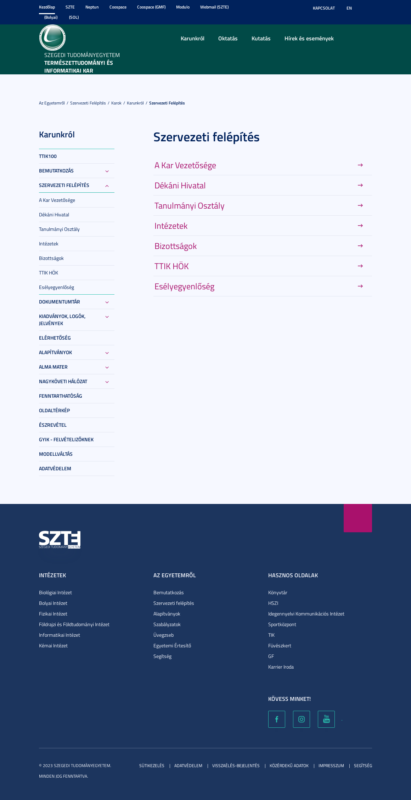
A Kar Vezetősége (57, 200)
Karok (116, 103)
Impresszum (331, 765)
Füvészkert (279, 645)
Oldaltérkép (54, 410)
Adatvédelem (55, 468)
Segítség (162, 656)
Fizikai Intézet (53, 613)
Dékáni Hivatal (54, 214)
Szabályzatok (167, 624)
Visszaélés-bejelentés (236, 765)
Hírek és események (309, 38)
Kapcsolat (324, 8)
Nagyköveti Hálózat (63, 381)
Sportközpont (282, 624)
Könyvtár (277, 592)
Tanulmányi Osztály (59, 229)
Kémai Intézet (53, 645)
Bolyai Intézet (53, 603)
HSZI (273, 603)
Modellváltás (56, 453)
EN (349, 8)
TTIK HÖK (48, 272)
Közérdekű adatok (289, 765)
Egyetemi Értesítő (172, 645)
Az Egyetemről (52, 103)
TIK (271, 634)
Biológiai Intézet (55, 592)
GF (271, 656)
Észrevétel (53, 424)
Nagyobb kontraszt (368, 8)
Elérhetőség (55, 337)
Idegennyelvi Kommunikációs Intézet (306, 613)
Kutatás (261, 38)
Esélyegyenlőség (56, 287)
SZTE (70, 7)
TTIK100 (48, 156)
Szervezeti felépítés (88, 103)
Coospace (117, 7)
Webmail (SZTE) (214, 7)
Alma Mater (53, 366)
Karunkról (192, 38)
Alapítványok (55, 352)
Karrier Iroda (281, 666)
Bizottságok (51, 258)
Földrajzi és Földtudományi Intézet (74, 624)
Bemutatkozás (56, 170)
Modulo (183, 7)
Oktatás (228, 38)
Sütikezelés (151, 765)
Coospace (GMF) (151, 7)
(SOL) (74, 17)
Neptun (92, 7)
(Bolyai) (50, 17)
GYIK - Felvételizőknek (66, 439)
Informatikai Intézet (59, 634)
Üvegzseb (163, 634)
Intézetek (48, 243)
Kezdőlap (47, 7)
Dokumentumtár (59, 301)
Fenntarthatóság (60, 395)
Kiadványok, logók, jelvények (62, 320)
